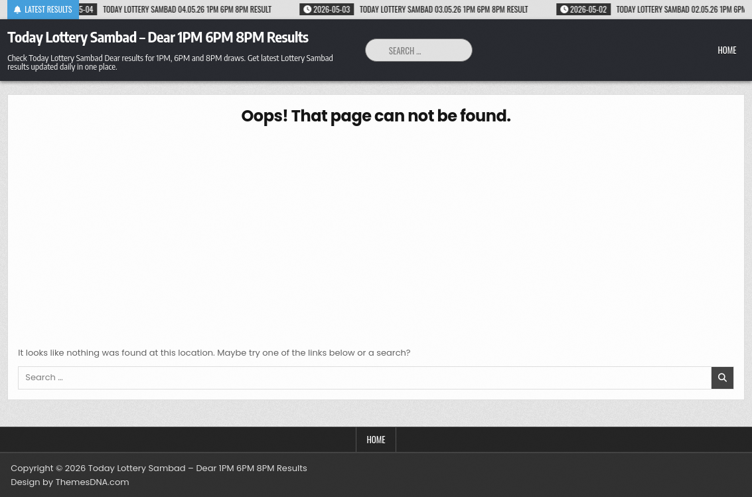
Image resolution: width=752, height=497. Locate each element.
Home (726, 49)
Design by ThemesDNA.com (70, 482)
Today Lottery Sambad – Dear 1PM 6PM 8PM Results (157, 36)
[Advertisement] (375, 233)
